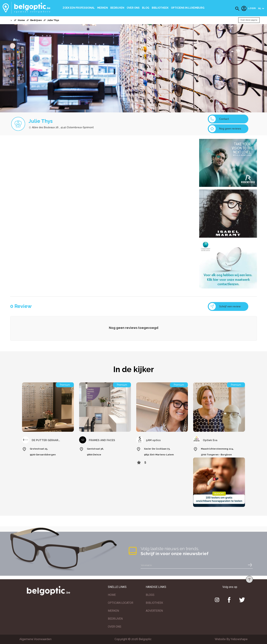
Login (248, 8)
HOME (112, 595)
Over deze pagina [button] (249, 20)
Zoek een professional (79, 7)
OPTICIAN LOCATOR (120, 602)
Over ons (133, 7)
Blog (145, 7)
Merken (102, 7)
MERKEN (113, 610)
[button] (237, 9)
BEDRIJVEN (115, 618)
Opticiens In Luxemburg (187, 7)
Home (21, 20)
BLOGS (150, 595)
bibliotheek (160, 7)
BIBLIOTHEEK (154, 602)
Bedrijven (117, 7)
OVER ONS (114, 626)
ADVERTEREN (154, 610)
